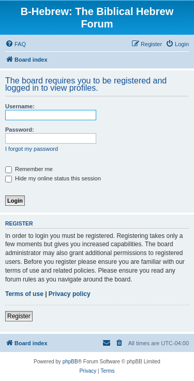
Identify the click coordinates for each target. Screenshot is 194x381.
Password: (19, 129)
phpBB (70, 361)
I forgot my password (31, 149)
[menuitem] (15, 44)
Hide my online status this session (53, 178)
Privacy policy (70, 294)
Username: (20, 106)
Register (19, 316)
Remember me (29, 169)
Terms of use (24, 294)
